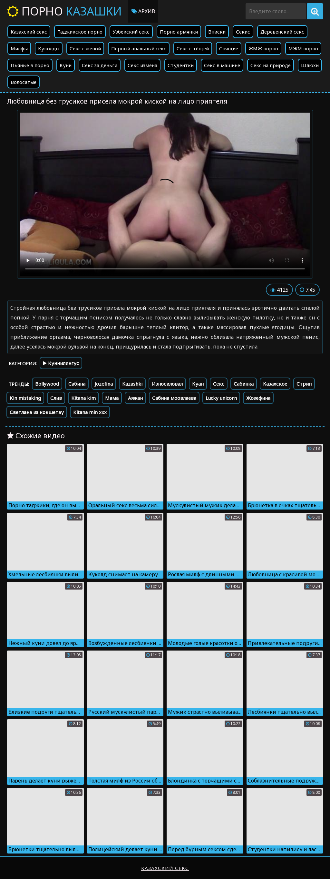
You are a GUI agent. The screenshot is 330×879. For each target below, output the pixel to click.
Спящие (228, 48)
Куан (198, 383)
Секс (218, 383)
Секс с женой (85, 48)
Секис (243, 31)
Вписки (217, 31)
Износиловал (167, 383)
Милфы (19, 48)
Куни (66, 65)
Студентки (181, 65)
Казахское (275, 383)
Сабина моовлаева (174, 398)
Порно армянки (179, 31)
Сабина (76, 383)
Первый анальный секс (138, 48)
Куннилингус (61, 363)
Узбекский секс (131, 31)
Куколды (48, 48)
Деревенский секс (282, 31)
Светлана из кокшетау (37, 412)
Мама (112, 398)
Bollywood (47, 383)
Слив (56, 398)
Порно (64, 11)
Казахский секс (29, 31)
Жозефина (258, 398)
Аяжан (135, 398)
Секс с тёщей (193, 48)
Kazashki (132, 383)
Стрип (304, 383)
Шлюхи (310, 65)
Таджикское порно (79, 31)
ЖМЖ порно (263, 48)
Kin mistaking (25, 398)
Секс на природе (270, 65)
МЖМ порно (303, 48)
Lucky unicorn (221, 398)
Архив (143, 11)
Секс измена (142, 65)
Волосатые (23, 82)
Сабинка (244, 383)
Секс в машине (222, 65)
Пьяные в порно (30, 65)
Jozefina (104, 383)
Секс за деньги (99, 65)
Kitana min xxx (90, 412)
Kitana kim (83, 398)
